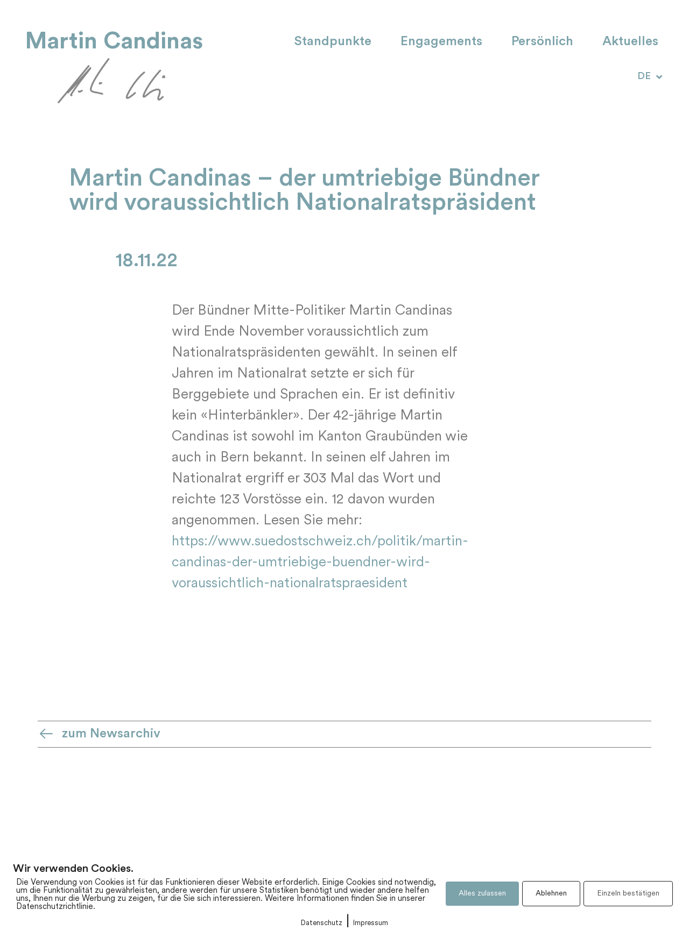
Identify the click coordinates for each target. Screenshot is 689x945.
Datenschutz (321, 923)
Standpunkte (332, 41)
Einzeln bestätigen (628, 894)
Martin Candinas (114, 41)
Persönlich (542, 41)
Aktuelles (630, 41)
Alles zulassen (482, 894)
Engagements (441, 41)
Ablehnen (551, 894)
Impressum (370, 923)
